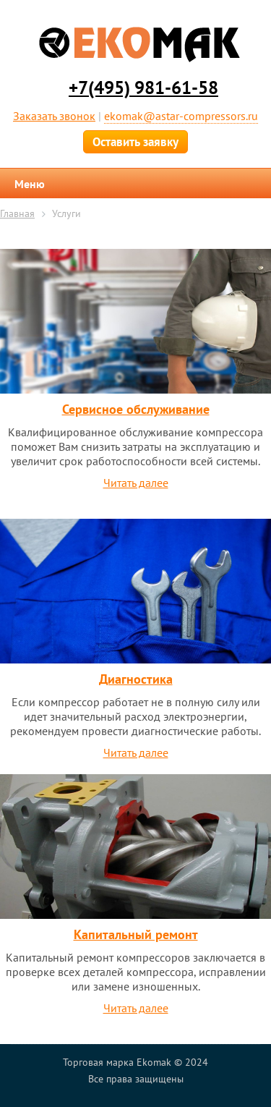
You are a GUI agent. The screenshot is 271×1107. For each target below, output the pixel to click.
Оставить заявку (135, 142)
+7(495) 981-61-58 (143, 87)
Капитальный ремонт (136, 934)
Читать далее (135, 482)
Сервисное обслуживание (136, 409)
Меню (29, 184)
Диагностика (136, 679)
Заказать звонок (54, 116)
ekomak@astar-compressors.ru (181, 116)
